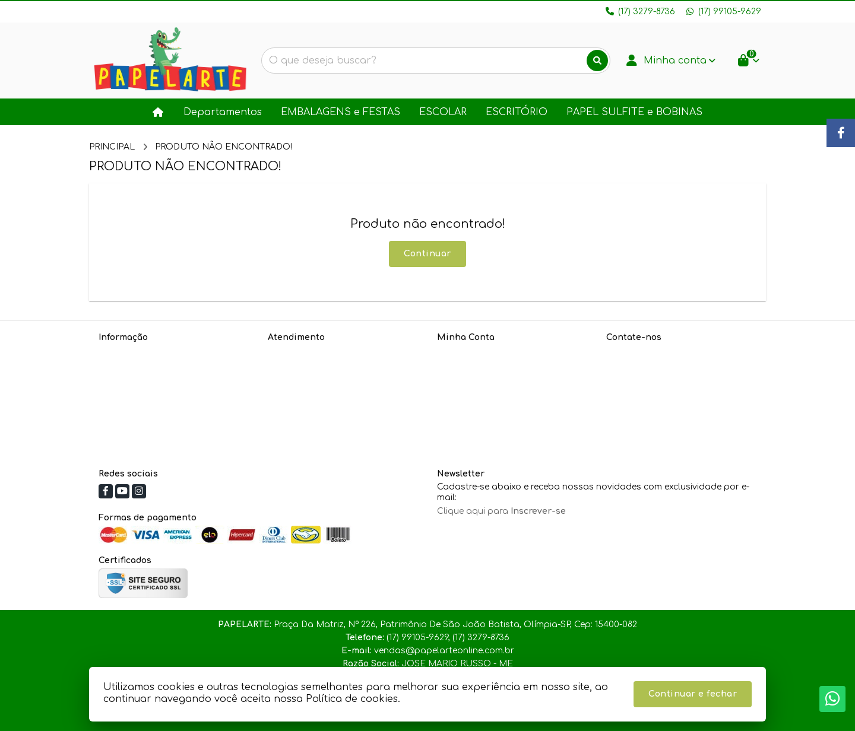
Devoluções (293, 383)
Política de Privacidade (148, 368)
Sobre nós (120, 352)
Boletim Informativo (479, 383)
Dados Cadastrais (476, 352)
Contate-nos (295, 352)
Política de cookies (139, 414)
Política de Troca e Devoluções (164, 399)
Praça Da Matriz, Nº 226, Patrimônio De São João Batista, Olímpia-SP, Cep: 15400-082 (676, 425)
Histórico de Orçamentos (491, 368)
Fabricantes (293, 399)
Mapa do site (296, 368)
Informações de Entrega (150, 383)
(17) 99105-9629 (654, 373)
